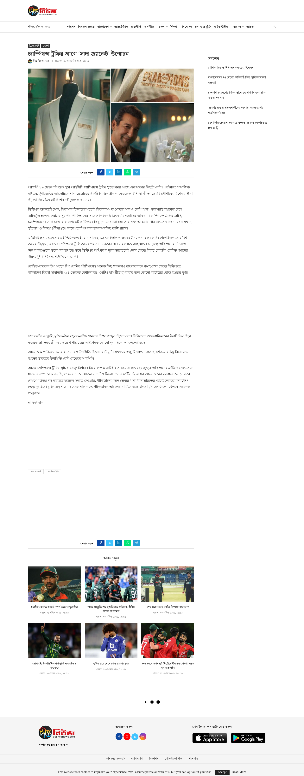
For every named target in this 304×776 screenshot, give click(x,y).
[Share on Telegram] (136, 172)
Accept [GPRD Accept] (222, 772)
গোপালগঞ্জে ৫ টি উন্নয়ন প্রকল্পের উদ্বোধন (230, 67)
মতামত (237, 26)
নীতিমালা (193, 758)
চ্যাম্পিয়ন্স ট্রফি (53, 471)
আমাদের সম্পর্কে (115, 758)
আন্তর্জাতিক (121, 26)
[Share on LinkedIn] (118, 172)
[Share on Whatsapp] (127, 172)
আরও (250, 26)
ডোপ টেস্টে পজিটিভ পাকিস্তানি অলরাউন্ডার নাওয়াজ (54, 666)
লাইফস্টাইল (221, 26)
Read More (239, 772)
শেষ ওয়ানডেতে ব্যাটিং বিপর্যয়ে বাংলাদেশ (168, 607)
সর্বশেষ (70, 26)
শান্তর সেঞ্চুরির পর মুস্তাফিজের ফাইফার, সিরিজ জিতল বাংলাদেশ (111, 609)
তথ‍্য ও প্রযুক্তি (203, 26)
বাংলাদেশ (103, 26)
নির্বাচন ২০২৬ (86, 26)
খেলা (162, 26)
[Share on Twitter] (109, 172)
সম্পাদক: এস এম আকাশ (53, 744)
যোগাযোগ (137, 758)
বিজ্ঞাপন (153, 758)
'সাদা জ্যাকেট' (35, 471)
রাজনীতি (136, 26)
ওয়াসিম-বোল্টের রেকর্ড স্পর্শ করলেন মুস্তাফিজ (54, 607)
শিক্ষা (173, 26)
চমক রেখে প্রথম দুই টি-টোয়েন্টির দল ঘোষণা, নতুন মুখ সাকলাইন (168, 666)
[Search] (274, 27)
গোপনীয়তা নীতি (173, 758)
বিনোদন (187, 26)
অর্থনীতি (149, 26)
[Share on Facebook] (100, 172)
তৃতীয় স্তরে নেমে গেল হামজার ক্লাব (111, 664)
